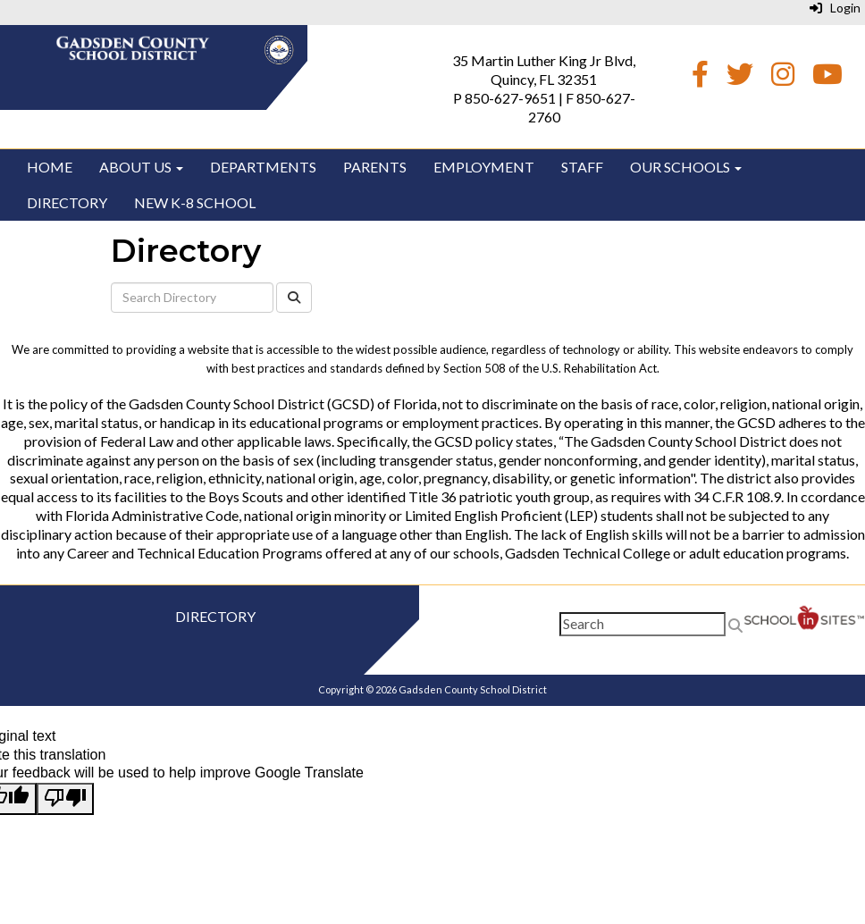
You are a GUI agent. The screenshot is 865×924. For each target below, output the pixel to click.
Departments (263, 166)
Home (49, 166)
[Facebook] (700, 78)
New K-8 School (195, 202)
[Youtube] (827, 78)
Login (835, 7)
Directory (67, 202)
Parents (375, 166)
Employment (483, 166)
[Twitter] (740, 78)
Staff (582, 166)
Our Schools (686, 166)
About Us (141, 166)
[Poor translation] (65, 799)
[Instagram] (782, 78)
